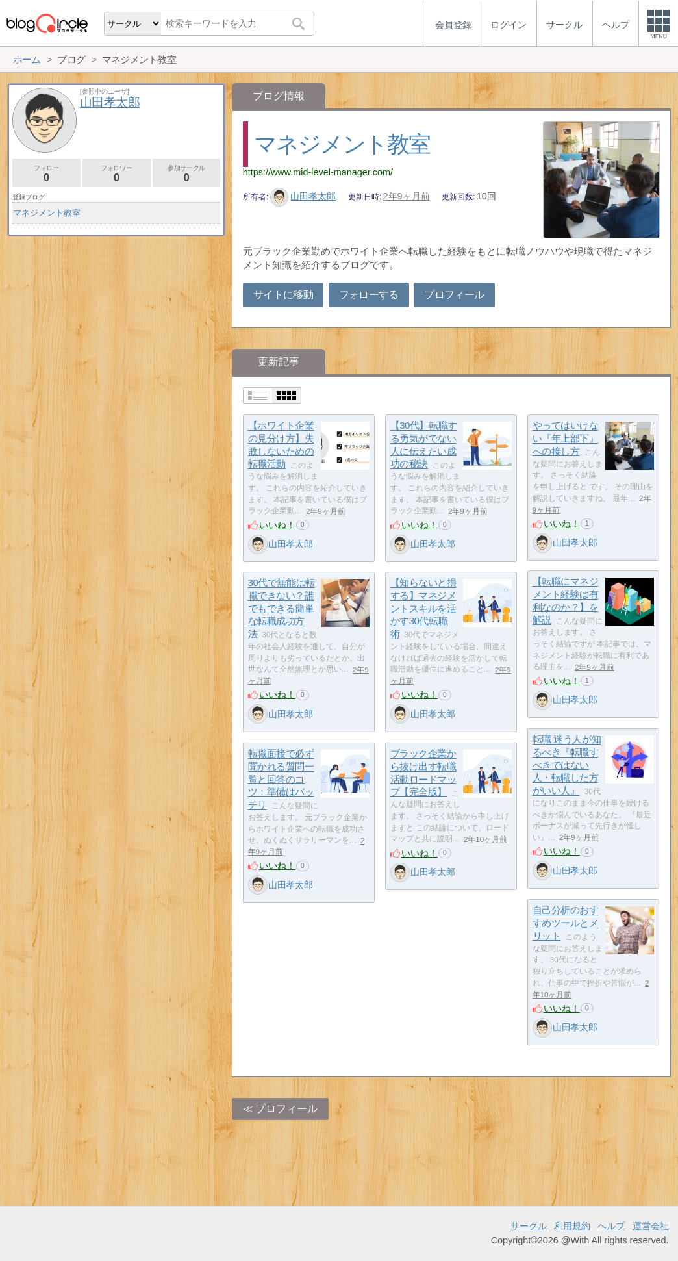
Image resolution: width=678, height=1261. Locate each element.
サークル (528, 1226)
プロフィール (454, 294)
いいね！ (277, 525)
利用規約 (572, 1226)
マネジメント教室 (342, 144)
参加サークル (187, 173)
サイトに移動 (283, 294)
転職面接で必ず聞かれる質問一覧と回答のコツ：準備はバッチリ (281, 779)
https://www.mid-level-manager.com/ (318, 172)
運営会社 (651, 1226)
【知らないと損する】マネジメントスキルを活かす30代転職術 (423, 609)
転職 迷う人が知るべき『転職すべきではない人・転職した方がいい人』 (567, 765)
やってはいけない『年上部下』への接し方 (566, 438)
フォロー (46, 173)
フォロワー (116, 173)
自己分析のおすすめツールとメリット (566, 923)
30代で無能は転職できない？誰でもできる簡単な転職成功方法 (281, 609)
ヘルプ (611, 1226)
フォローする (369, 294)
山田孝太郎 (303, 196)
